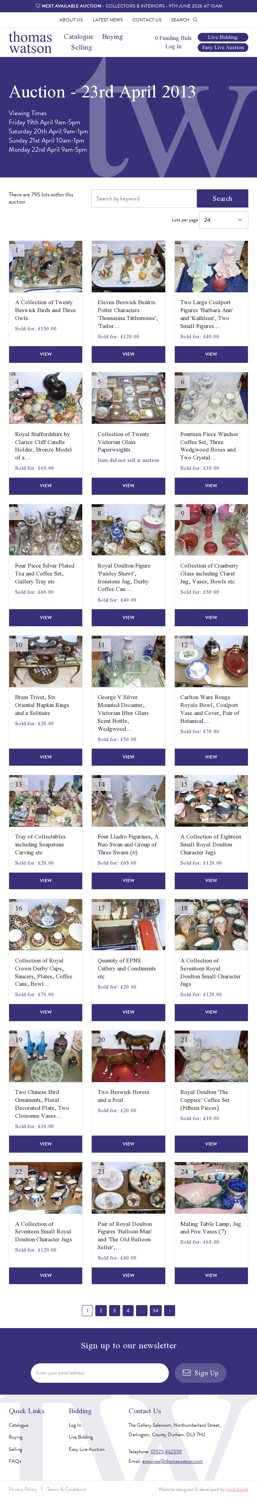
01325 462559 (166, 1452)
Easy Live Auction (223, 47)
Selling (81, 47)
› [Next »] (169, 1311)
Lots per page (210, 220)
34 (156, 1311)
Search (222, 198)
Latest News (108, 19)
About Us (71, 19)
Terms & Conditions (66, 1489)
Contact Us (146, 19)
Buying (112, 36)
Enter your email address (60, 1373)
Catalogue (79, 36)
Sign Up (201, 1373)
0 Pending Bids (173, 37)
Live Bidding (223, 37)
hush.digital (237, 1489)
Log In (173, 46)
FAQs (15, 1461)
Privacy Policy (23, 1489)
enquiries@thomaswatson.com (172, 1461)
